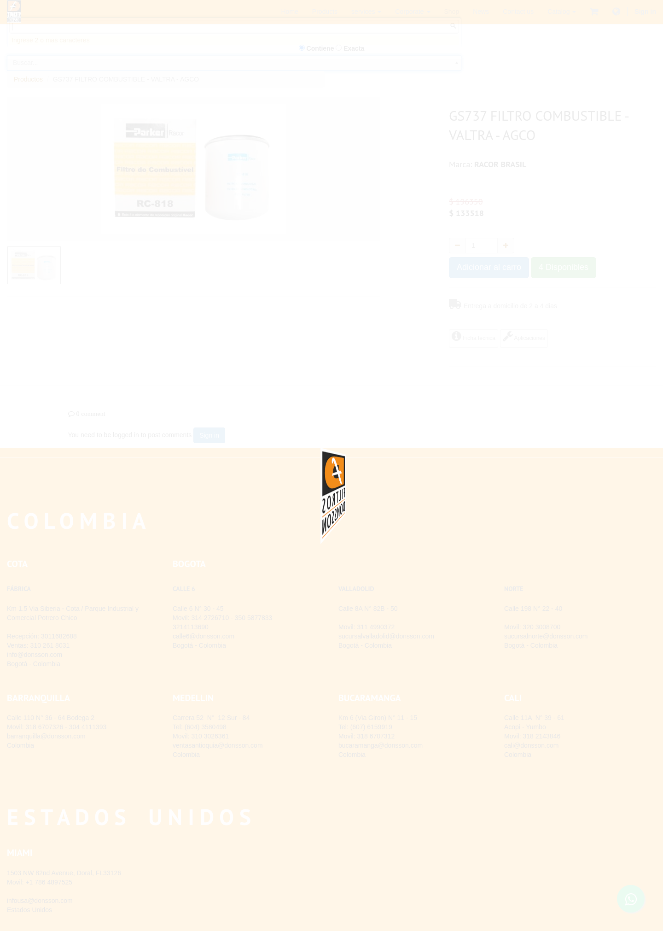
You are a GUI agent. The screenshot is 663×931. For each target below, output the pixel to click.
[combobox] (234, 77)
